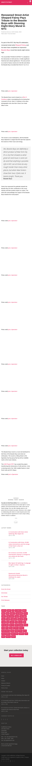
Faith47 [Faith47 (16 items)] (3, 616)
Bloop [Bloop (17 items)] (7, 613)
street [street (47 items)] (3, 636)
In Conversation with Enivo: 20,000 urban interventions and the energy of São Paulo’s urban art (16, 702)
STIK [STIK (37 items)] (26, 633)
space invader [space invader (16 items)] (14, 633)
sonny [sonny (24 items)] (24, 630)
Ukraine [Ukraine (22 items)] (13, 636)
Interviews (4, 593)
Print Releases (5, 600)
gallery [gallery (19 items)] (3, 619)
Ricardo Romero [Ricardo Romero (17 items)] (5, 630)
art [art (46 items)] (13, 610)
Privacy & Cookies (5, 685)
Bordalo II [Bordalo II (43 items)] (12, 613)
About (2, 678)
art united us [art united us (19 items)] (18, 610)
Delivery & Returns (5, 683)
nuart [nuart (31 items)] (3, 627)
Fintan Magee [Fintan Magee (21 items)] (23, 616)
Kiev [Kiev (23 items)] (16, 622)
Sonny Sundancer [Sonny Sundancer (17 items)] (6, 633)
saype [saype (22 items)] (12, 630)
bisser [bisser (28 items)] (3, 613)
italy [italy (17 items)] (8, 622)
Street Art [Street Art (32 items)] (8, 636)
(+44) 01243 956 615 (6, 745)
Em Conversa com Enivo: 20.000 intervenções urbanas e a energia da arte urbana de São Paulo (16, 709)
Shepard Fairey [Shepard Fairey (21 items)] (18, 630)
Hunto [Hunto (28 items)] (25, 619)
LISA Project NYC (9, 464)
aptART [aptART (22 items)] (9, 610)
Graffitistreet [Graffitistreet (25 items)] (13, 619)
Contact (3, 680)
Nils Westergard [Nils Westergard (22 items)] (19, 625)
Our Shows (4, 596)
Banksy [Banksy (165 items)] (24, 610)
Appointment (12, 736)
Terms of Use (4, 688)
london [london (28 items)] (20, 622)
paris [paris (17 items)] (7, 627)
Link (15, 522)
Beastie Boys (5, 50)
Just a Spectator (12, 91)
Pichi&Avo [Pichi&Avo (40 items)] (16, 627)
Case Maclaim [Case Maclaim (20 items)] (19, 613)
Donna (8, 32)
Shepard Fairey (20, 45)
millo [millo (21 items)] (25, 622)
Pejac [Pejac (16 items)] (11, 627)
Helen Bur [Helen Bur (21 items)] (20, 619)
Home (2, 676)
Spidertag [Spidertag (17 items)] (21, 633)
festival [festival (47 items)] (17, 616)
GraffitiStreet (6, 2)
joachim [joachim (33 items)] (12, 622)
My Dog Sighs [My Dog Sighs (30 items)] (5, 625)
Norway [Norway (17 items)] (25, 625)
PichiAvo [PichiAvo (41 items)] (22, 627)
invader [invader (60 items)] (3, 622)
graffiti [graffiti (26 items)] (8, 619)
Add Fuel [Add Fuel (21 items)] (4, 610)
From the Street (11, 33)
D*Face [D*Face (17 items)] (25, 613)
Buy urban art (16, 655)
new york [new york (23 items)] (12, 625)
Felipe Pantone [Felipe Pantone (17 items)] (10, 616)
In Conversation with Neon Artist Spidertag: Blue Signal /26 (16, 696)
